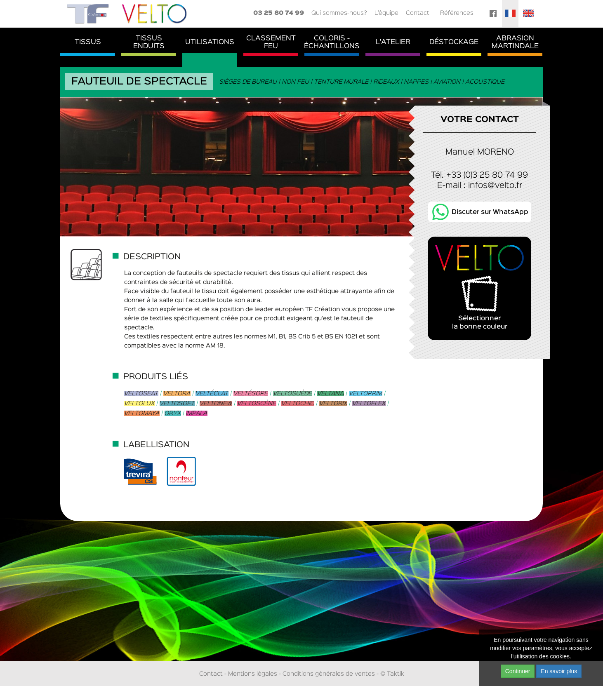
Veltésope (250, 393)
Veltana (330, 393)
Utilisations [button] (209, 42)
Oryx (173, 413)
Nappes (416, 82)
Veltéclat (212, 393)
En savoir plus (559, 671)
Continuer (517, 671)
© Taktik (392, 674)
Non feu (295, 82)
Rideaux (386, 82)
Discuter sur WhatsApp (490, 212)
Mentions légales (252, 674)
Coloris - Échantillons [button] (331, 42)
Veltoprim (365, 393)
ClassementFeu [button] (271, 42)
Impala (196, 413)
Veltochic (297, 403)
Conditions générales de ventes (329, 674)
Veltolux (139, 403)
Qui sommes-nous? (339, 13)
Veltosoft (177, 403)
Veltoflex (369, 403)
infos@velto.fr (495, 185)
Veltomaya (142, 413)
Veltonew (216, 403)
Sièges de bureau (248, 82)
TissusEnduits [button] (149, 42)
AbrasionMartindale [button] (515, 42)
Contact (417, 13)
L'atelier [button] (393, 42)
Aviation (447, 82)
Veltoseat (141, 393)
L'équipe (386, 13)
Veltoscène (256, 403)
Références (456, 13)
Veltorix (333, 403)
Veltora (177, 393)
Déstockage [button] (453, 42)
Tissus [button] (88, 42)
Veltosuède (292, 393)
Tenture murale (341, 82)
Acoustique (485, 82)
